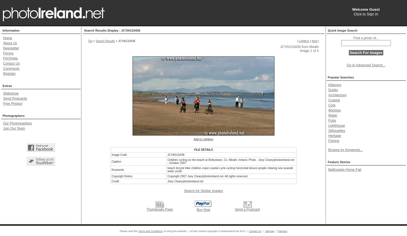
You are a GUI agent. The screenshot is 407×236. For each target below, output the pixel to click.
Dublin (333, 90)
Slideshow (11, 93)
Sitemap (269, 231)
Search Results (105, 41)
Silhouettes (336, 131)
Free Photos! (13, 104)
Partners (282, 231)
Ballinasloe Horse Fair (344, 170)
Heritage (334, 136)
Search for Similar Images (203, 191)
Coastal (334, 100)
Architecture (337, 95)
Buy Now (203, 210)
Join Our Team (14, 128)
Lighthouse (336, 126)
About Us (10, 43)
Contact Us (11, 63)
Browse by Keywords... (345, 150)
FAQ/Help (10, 58)
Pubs (332, 121)
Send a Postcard (247, 209)
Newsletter (11, 48)
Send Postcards (15, 98)
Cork (331, 105)
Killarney (334, 85)
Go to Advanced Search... (366, 65)
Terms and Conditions (150, 231)
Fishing (333, 141)
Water (332, 115)
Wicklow (334, 110)
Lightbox (304, 41)
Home (7, 38)
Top (90, 41)
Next (315, 41)
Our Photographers (17, 123)
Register (9, 74)
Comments (11, 69)
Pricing (8, 53)
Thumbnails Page (159, 209)
